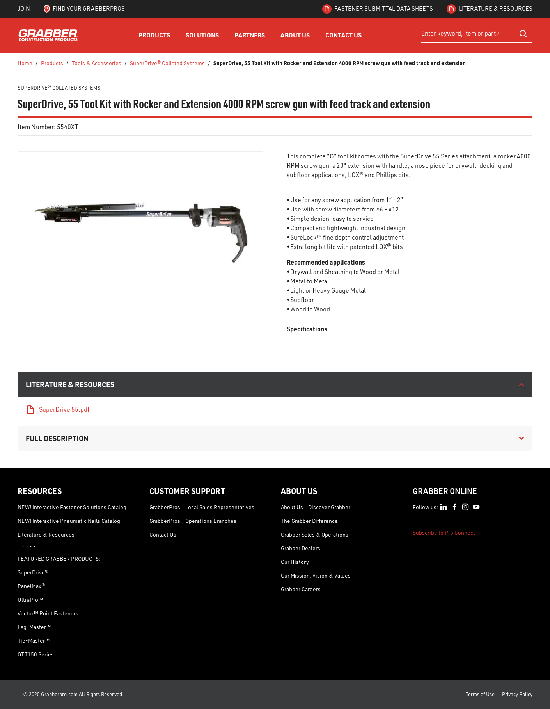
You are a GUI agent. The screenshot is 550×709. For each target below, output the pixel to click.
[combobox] (476, 33)
